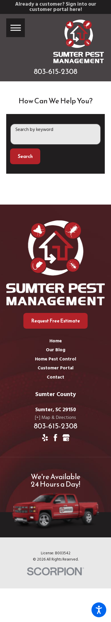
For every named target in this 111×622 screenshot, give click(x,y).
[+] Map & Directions (55, 418)
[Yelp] (45, 437)
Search (25, 156)
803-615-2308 (55, 71)
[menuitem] (55, 341)
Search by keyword (34, 130)
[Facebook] (55, 437)
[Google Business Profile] (66, 437)
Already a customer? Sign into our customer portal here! (55, 7)
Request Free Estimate (55, 320)
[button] (98, 609)
